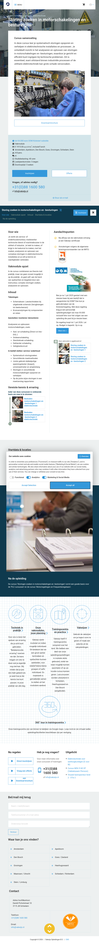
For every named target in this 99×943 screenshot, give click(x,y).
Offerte (69, 173)
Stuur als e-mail (60, 197)
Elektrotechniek (14, 16)
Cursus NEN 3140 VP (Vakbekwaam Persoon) (78, 769)
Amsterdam (19, 849)
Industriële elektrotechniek (34, 16)
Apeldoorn (59, 849)
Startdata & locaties (43, 215)
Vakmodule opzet (18, 215)
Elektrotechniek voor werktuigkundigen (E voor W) (78, 762)
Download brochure (49, 123)
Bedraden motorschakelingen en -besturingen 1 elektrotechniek (33, 402)
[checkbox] (16, 477)
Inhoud (30, 215)
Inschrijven (29, 173)
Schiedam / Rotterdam (64, 874)
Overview (84, 456)
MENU (18, 4)
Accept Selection (29, 485)
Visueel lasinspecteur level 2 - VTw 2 (79, 776)
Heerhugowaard (62, 865)
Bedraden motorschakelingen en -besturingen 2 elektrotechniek (33, 415)
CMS (67, 939)
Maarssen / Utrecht (22, 874)
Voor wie (5, 215)
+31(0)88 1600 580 (28, 187)
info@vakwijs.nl (21, 191)
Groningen (18, 865)
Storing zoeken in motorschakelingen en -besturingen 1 (79, 347)
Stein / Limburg (20, 882)
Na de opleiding (9, 219)
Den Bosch (18, 857)
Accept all (70, 485)
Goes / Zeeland (61, 857)
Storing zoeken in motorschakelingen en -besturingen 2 (79, 358)
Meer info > (62, 331)
